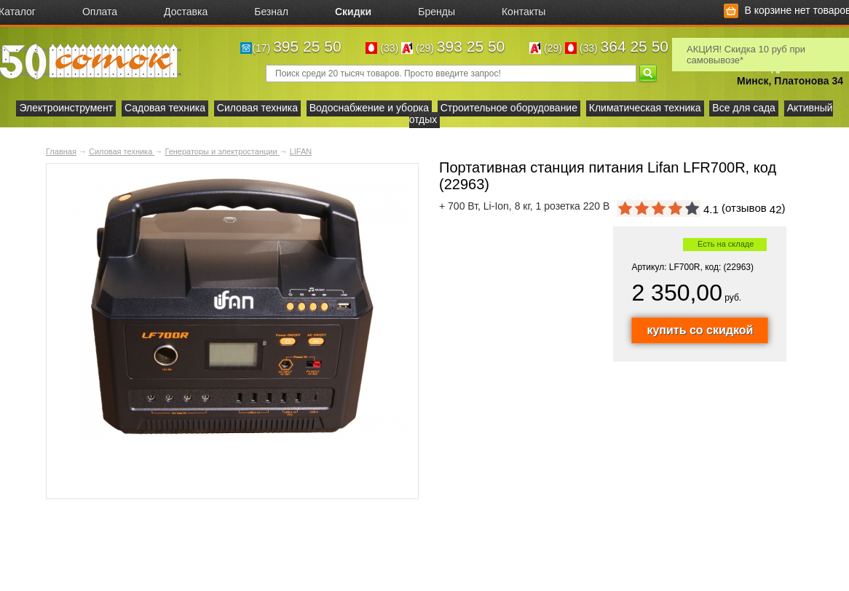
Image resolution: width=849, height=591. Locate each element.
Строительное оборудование (509, 108)
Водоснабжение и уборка (369, 108)
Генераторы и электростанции (222, 151)
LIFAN (301, 151)
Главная (61, 151)
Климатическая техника (645, 108)
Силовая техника (257, 108)
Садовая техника (165, 108)
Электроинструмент (66, 108)
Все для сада (743, 108)
